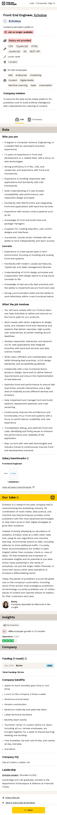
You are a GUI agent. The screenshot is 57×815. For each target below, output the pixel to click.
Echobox (40, 15)
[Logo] (9, 3)
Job (19, 119)
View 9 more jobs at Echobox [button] (18, 802)
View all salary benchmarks (16, 487)
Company (34, 119)
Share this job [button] (11, 797)
